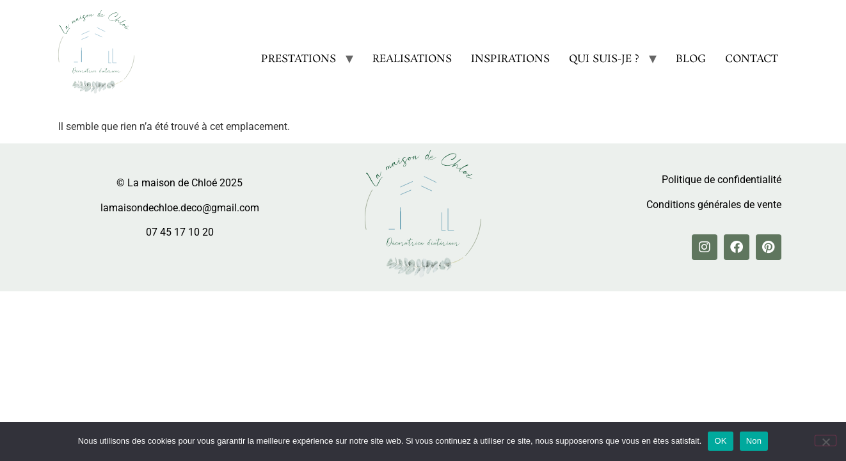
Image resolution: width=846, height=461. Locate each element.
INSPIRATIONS (510, 59)
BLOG (691, 59)
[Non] (825, 440)
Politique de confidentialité (721, 180)
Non (754, 441)
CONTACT (751, 59)
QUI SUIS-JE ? (604, 59)
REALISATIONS (412, 59)
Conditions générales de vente (713, 204)
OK (720, 441)
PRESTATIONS (298, 59)
